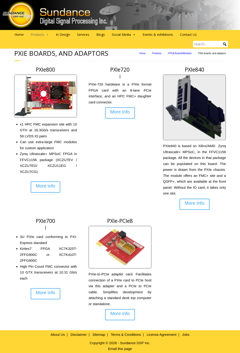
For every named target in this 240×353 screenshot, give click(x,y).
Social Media (124, 34)
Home (19, 34)
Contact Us (188, 34)
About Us (57, 335)
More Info (120, 111)
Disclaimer (78, 335)
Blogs (100, 34)
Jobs (186, 335)
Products (156, 53)
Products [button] (40, 34)
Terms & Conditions (126, 335)
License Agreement (161, 335)
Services (83, 34)
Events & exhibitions (158, 34)
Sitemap (98, 335)
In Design (63, 34)
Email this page (120, 349)
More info (45, 185)
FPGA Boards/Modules (180, 53)
